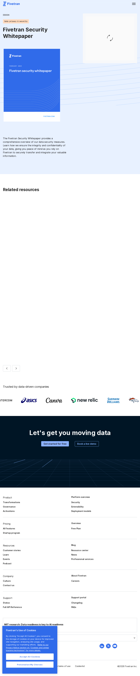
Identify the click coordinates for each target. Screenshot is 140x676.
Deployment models (81, 511)
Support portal (78, 597)
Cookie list (80, 666)
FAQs (73, 607)
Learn (6, 554)
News (74, 554)
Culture (7, 581)
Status (6, 602)
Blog (73, 545)
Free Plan (76, 528)
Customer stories (12, 550)
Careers (75, 581)
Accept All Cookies (30, 657)
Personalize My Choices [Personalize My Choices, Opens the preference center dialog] (30, 664)
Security (75, 502)
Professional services (82, 559)
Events (6, 559)
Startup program (11, 533)
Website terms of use (60, 666)
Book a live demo (86, 443)
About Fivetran (78, 575)
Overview (76, 523)
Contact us (8, 585)
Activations (9, 511)
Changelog (76, 602)
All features (9, 528)
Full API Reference (12, 607)
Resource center (79, 550)
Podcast (7, 563)
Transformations (11, 502)
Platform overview (80, 497)
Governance (9, 506)
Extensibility (77, 506)
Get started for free (55, 443)
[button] (134, 4)
